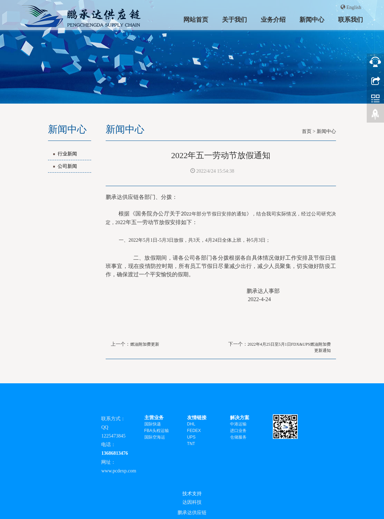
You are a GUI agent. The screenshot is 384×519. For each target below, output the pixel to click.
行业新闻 (67, 153)
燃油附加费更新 (144, 344)
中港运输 (238, 424)
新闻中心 (311, 19)
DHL (191, 424)
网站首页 (195, 19)
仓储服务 (238, 437)
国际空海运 (154, 437)
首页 (306, 131)
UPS (191, 437)
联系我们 (350, 19)
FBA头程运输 (156, 430)
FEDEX (194, 430)
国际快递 (152, 424)
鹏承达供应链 (192, 512)
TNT (191, 443)
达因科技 (192, 502)
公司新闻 (67, 166)
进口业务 (238, 430)
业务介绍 (273, 19)
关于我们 (234, 19)
